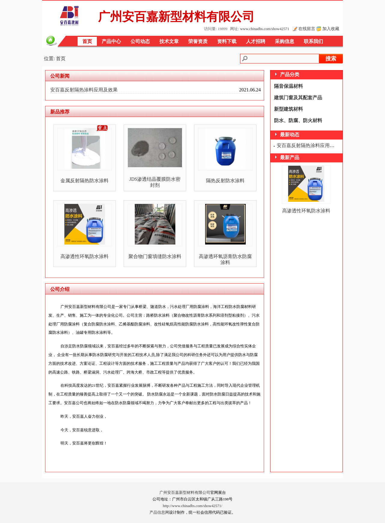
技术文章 (169, 41)
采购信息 (284, 41)
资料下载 (226, 41)
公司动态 (140, 41)
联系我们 (313, 41)
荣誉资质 (198, 41)
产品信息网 (159, 512)
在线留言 (306, 28)
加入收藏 (330, 28)
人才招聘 (255, 41)
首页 (87, 41)
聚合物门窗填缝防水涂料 (154, 256)
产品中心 (111, 41)
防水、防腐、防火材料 (298, 120)
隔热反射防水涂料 (225, 180)
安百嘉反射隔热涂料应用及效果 (84, 89)
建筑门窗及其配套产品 (298, 97)
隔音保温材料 (288, 86)
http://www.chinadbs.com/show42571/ (192, 506)
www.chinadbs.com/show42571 (264, 29)
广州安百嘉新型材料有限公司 (184, 493)
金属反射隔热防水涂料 (84, 180)
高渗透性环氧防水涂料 (84, 256)
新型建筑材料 (288, 109)
